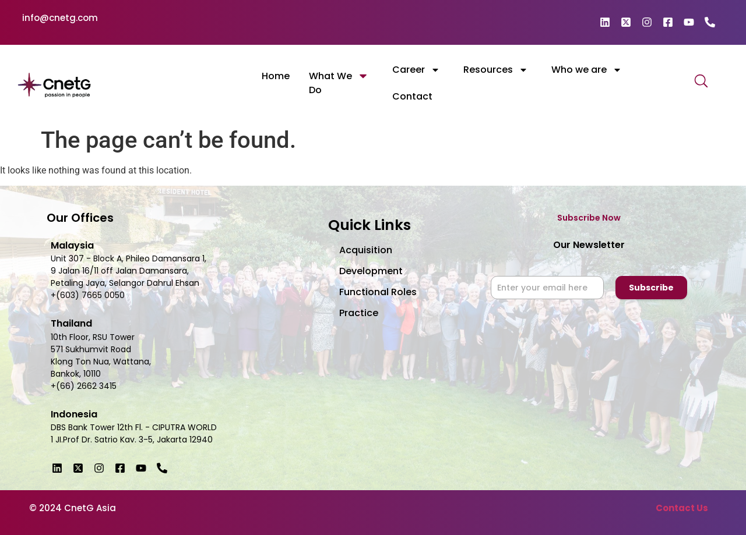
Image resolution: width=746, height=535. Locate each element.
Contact (412, 96)
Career (416, 69)
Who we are (586, 69)
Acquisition (365, 250)
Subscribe (651, 287)
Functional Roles (378, 292)
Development (371, 271)
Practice (358, 313)
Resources (495, 69)
